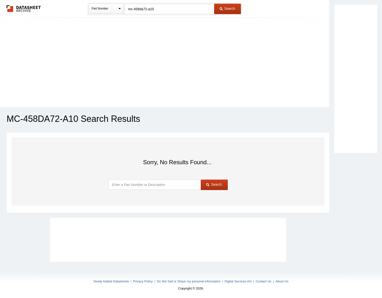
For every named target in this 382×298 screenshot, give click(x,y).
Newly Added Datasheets (111, 281)
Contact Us (263, 281)
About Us (281, 281)
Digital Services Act (238, 281)
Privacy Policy (143, 281)
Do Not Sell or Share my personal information (188, 281)
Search (227, 8)
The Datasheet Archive (24, 8)
